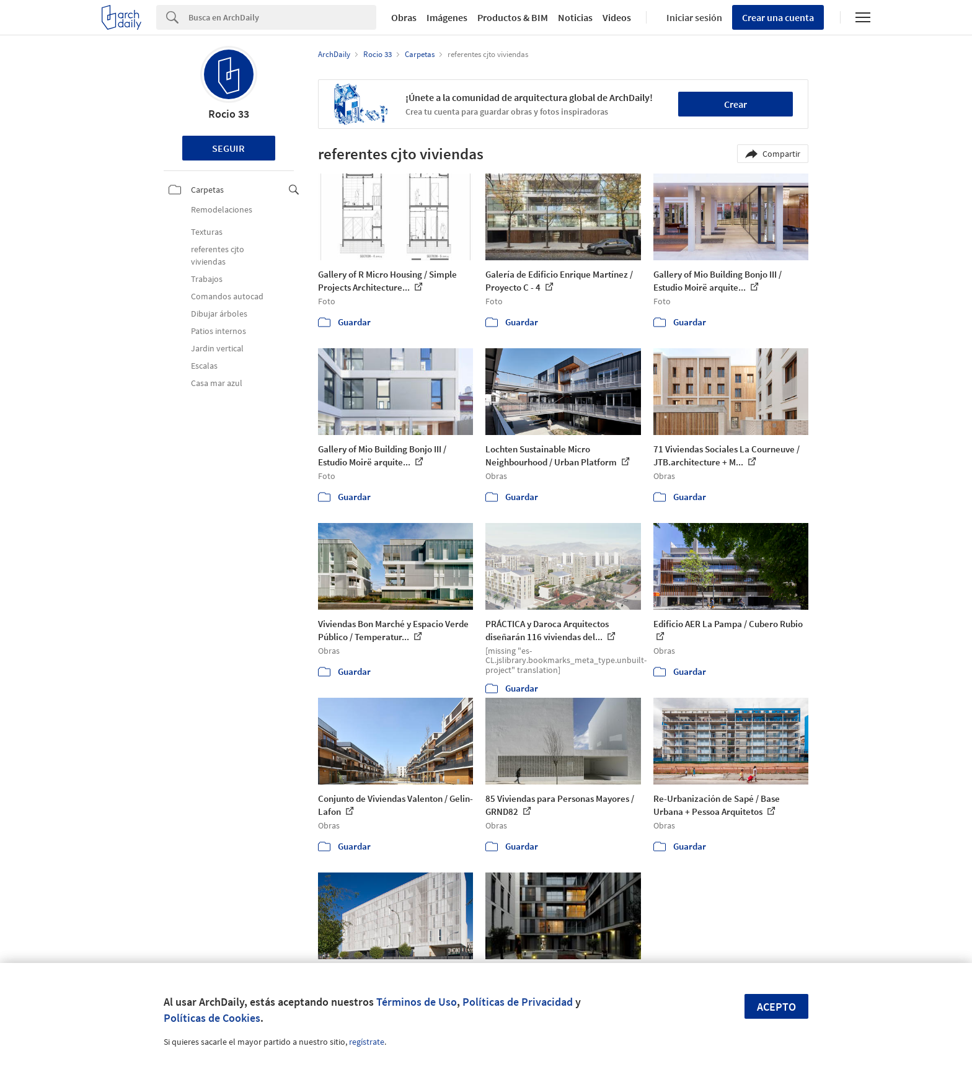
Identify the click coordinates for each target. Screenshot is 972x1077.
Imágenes (446, 17)
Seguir (228, 148)
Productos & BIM (512, 17)
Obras (404, 17)
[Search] (282, 17)
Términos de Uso (416, 1002)
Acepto (776, 1007)
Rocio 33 (228, 114)
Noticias (575, 17)
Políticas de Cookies (212, 1018)
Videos (617, 17)
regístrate (366, 1041)
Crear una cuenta (778, 17)
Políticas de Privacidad (517, 1002)
